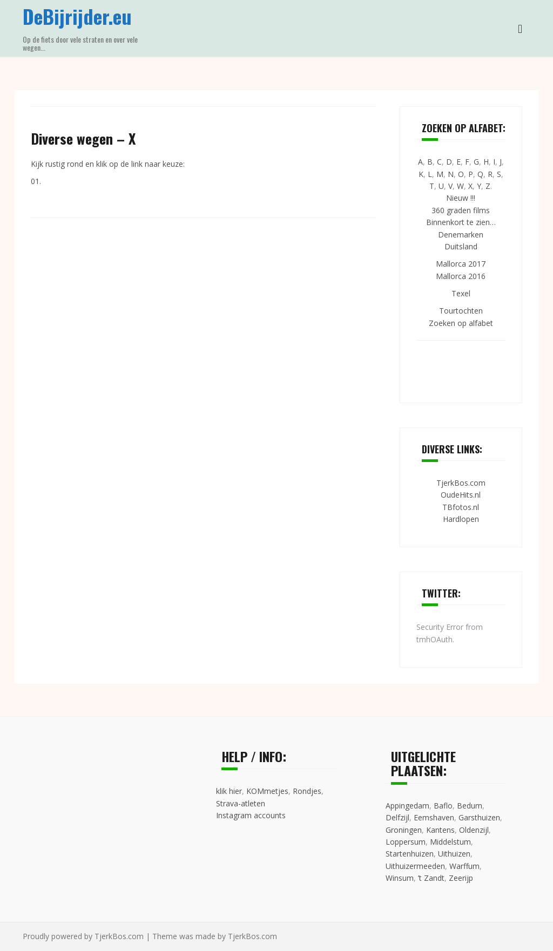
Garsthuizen (479, 817)
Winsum (400, 878)
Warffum (464, 866)
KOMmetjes (267, 791)
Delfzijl (397, 817)
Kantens (440, 830)
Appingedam (407, 805)
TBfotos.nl (460, 507)
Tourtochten (461, 310)
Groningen (404, 830)
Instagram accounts (251, 815)
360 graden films (460, 210)
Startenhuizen (410, 853)
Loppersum (406, 842)
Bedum (469, 805)
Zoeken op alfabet (461, 323)
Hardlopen (461, 519)
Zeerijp (461, 878)
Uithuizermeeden (415, 866)
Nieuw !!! (460, 198)
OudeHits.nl (461, 495)
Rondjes (307, 791)
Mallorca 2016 (460, 276)
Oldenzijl (474, 830)
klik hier (229, 791)
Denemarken (460, 234)
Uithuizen (454, 853)
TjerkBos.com (460, 483)
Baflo (443, 805)
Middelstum (450, 842)
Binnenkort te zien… (461, 222)
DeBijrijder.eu (77, 16)
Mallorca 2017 (460, 264)
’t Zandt (431, 878)
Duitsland (460, 246)
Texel (460, 293)
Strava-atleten (240, 803)
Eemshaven (434, 817)
